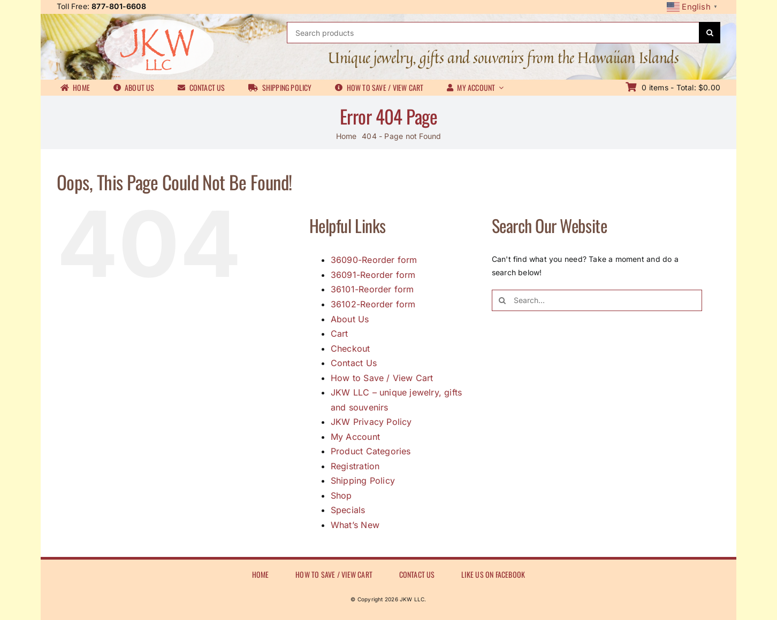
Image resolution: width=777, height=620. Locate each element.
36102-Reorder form (373, 304)
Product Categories (371, 451)
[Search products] (493, 32)
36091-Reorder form (373, 274)
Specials (348, 510)
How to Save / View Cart (382, 378)
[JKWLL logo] (159, 22)
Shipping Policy (363, 480)
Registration (355, 466)
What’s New (355, 525)
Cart (339, 333)
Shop (341, 495)
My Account (355, 436)
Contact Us (354, 363)
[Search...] (597, 300)
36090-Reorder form (374, 259)
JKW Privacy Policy (371, 421)
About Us (350, 319)
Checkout (350, 348)
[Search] (709, 32)
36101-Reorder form (372, 289)
